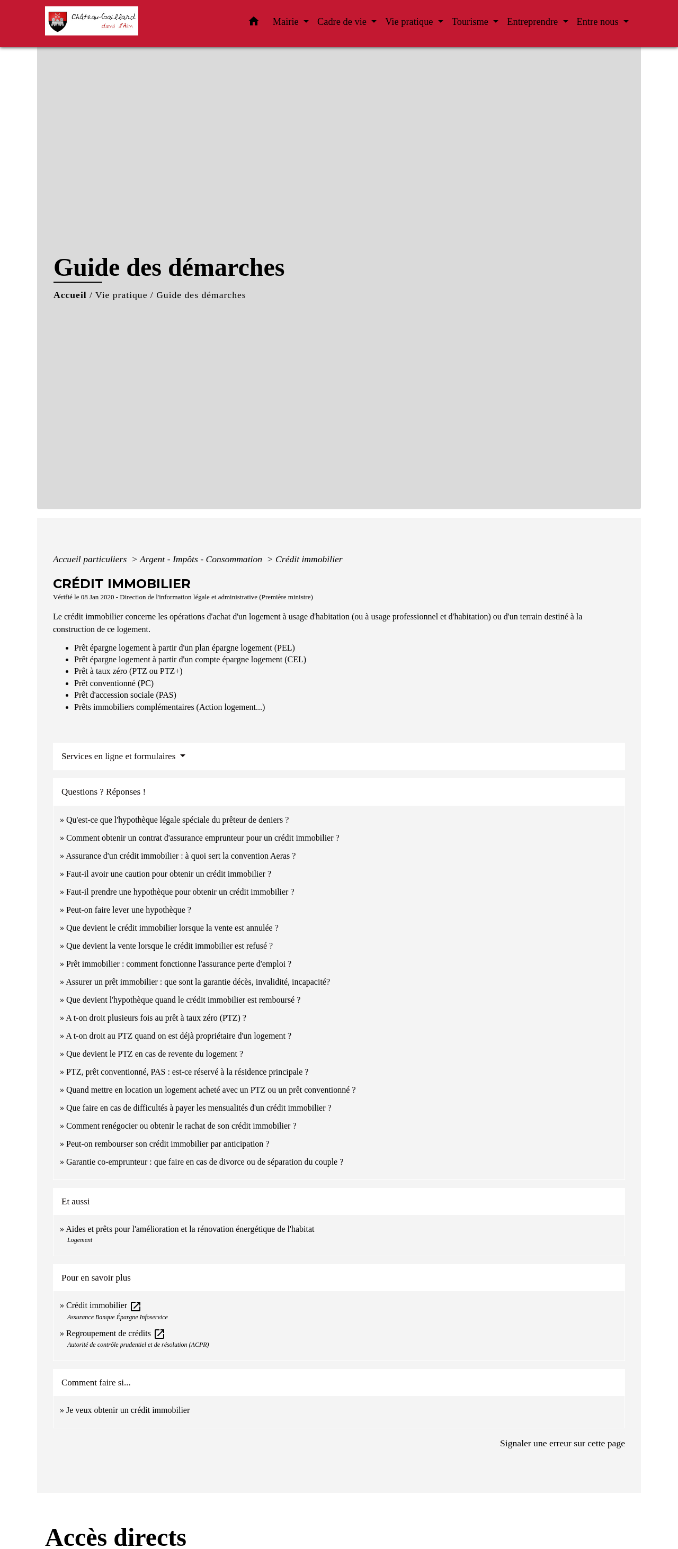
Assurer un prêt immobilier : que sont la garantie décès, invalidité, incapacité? (198, 981)
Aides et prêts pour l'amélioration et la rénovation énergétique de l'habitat (190, 1228)
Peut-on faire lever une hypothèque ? (128, 909)
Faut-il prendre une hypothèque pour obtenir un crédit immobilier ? (180, 891)
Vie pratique (121, 295)
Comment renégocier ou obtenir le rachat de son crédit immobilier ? (181, 1125)
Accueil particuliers (91, 559)
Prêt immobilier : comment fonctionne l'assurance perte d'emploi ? (178, 963)
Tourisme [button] (471, 21)
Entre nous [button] (599, 21)
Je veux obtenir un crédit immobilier (128, 1410)
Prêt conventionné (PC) (114, 683)
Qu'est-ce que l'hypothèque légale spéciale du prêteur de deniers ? (177, 819)
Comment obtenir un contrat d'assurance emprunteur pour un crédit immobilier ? (203, 837)
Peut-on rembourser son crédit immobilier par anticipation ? (167, 1143)
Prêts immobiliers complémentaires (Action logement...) (169, 707)
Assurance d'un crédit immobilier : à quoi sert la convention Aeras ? (181, 855)
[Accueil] (111, 23)
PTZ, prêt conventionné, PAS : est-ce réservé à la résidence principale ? (187, 1071)
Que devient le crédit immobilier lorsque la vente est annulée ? (172, 927)
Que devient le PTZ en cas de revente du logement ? (154, 1053)
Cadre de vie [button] (343, 21)
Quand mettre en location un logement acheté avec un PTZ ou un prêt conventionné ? (210, 1089)
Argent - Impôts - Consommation (202, 559)
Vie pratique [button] (410, 21)
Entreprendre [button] (533, 21)
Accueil (70, 295)
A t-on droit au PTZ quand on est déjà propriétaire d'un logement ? (178, 1035)
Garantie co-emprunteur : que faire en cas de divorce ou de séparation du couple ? (204, 1161)
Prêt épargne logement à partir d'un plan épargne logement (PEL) (184, 647)
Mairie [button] (287, 21)
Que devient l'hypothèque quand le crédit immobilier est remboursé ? (183, 999)
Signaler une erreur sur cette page (562, 1443)
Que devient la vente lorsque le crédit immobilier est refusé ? (169, 945)
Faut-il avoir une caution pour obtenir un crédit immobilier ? (168, 873)
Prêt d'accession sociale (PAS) (125, 694)
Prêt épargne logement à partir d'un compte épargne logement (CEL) (190, 659)
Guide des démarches (201, 295)
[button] (254, 24)
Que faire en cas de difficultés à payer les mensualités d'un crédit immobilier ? (199, 1107)
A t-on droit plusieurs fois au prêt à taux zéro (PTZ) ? (156, 1017)
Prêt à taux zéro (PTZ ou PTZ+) (128, 671)
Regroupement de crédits (116, 1333)
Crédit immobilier (309, 559)
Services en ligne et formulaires (119, 756)
